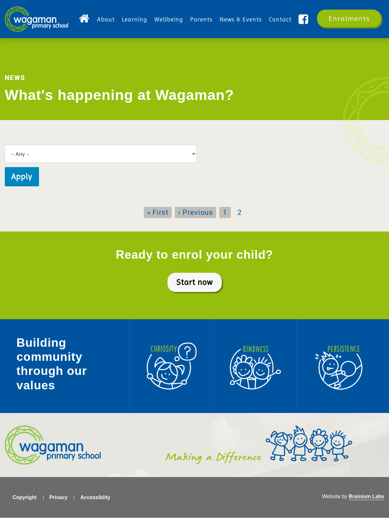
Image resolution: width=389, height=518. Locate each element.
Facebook (304, 19)
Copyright (24, 497)
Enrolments (349, 18)
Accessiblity (95, 497)
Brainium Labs (366, 496)
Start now (194, 282)
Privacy (59, 497)
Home (84, 19)
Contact (280, 19)
